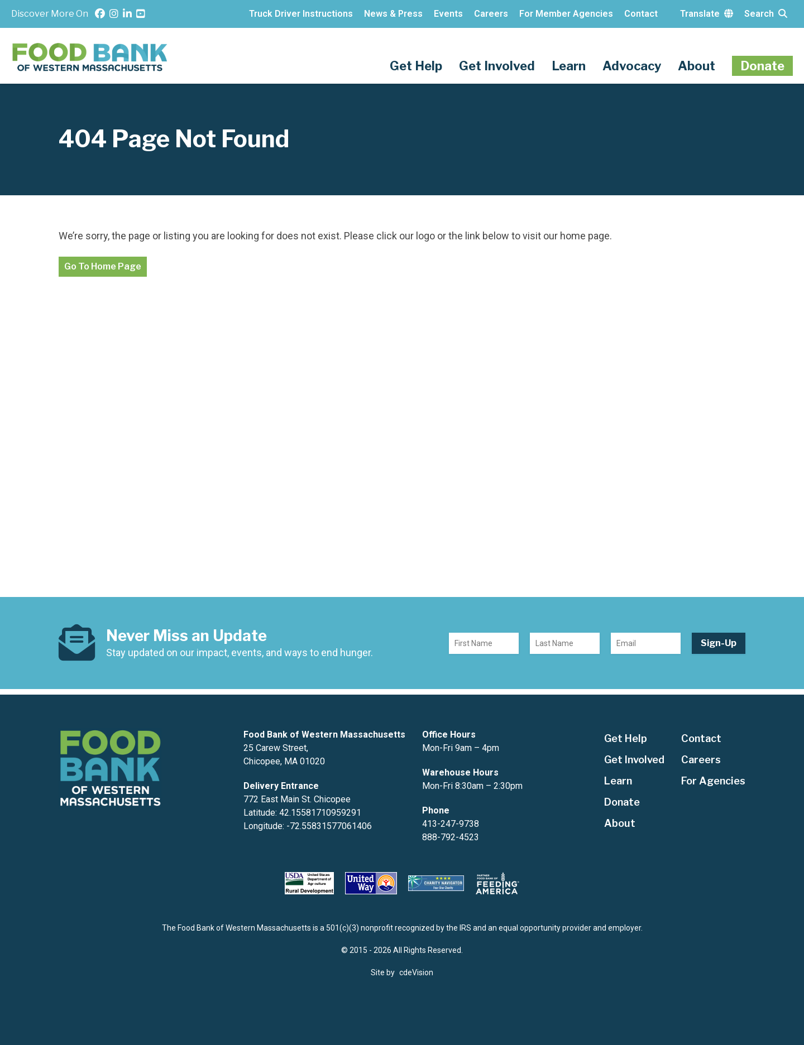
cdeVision (416, 972)
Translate (706, 13)
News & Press (393, 13)
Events (448, 13)
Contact (641, 13)
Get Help (416, 66)
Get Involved (497, 66)
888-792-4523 (450, 837)
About (696, 66)
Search (765, 13)
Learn (569, 66)
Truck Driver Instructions (301, 13)
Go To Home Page (102, 266)
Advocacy (631, 66)
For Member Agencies (566, 13)
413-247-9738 (450, 823)
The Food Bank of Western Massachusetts (90, 57)
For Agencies (713, 781)
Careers (491, 13)
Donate (762, 66)
